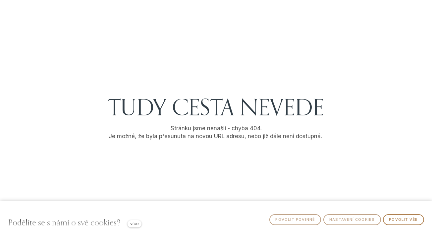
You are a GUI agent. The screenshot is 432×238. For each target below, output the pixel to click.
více (134, 223)
